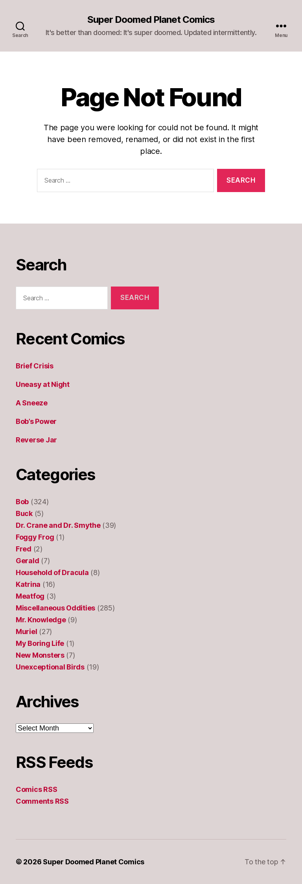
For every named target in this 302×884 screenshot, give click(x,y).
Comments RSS (42, 801)
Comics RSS (36, 789)
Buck (24, 513)
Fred (23, 549)
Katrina (28, 584)
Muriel (26, 631)
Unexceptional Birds (50, 667)
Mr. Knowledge (41, 620)
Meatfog (30, 596)
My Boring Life (40, 643)
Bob (22, 501)
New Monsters (40, 655)
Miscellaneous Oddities (55, 608)
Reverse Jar (36, 440)
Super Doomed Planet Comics (151, 19)
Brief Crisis (34, 366)
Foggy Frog (35, 537)
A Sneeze (32, 403)
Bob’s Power (36, 421)
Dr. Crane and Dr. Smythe (58, 525)
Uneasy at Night (43, 384)
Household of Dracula (52, 572)
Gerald (27, 561)
